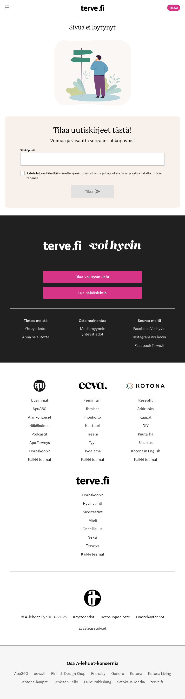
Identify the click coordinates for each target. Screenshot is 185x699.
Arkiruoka (145, 408)
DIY (146, 425)
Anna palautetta (35, 337)
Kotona (136, 673)
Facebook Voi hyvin (149, 328)
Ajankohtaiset (39, 417)
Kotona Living (159, 673)
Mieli (92, 520)
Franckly (98, 673)
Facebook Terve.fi (149, 345)
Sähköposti (27, 150)
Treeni (92, 434)
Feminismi (92, 400)
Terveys (92, 545)
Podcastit (39, 434)
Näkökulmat (39, 425)
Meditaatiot (93, 511)
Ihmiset (92, 408)
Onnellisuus (92, 528)
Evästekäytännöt (150, 617)
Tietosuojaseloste (115, 617)
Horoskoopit (39, 451)
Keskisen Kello (65, 682)
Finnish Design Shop (68, 673)
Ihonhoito (92, 417)
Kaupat (145, 417)
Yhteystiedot (36, 328)
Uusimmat (39, 400)
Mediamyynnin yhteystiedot (92, 331)
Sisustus (145, 442)
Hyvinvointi (92, 503)
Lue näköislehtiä (92, 292)
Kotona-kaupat (35, 682)
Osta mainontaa (92, 320)
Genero (117, 673)
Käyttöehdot (83, 617)
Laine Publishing (97, 682)
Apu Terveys (39, 442)
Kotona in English (145, 451)
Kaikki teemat (39, 459)
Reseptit (145, 400)
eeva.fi (39, 673)
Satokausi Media (131, 682)
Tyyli (92, 442)
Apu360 (39, 408)
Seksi (92, 537)
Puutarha (145, 434)
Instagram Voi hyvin (149, 337)
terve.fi (157, 682)
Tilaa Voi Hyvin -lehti (92, 276)
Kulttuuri (92, 425)
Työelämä (93, 451)
